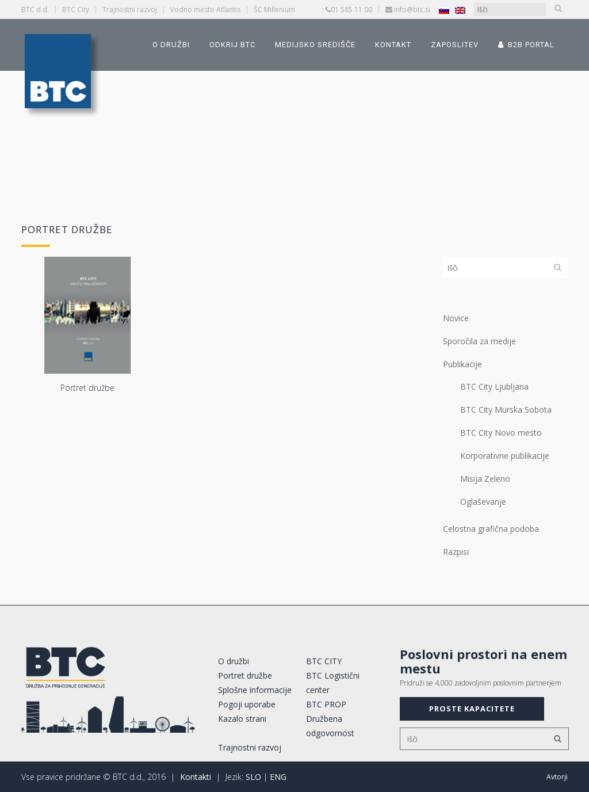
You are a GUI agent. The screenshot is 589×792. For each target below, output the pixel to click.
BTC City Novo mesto (501, 432)
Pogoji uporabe (247, 704)
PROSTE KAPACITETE (472, 708)
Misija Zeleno (485, 478)
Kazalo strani (242, 718)
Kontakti (195, 776)
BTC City (75, 9)
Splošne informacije (255, 689)
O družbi (233, 661)
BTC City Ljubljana (494, 386)
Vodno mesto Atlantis (205, 9)
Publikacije (462, 364)
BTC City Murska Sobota (506, 409)
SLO (253, 776)
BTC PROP (326, 704)
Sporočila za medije (479, 341)
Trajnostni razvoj (129, 9)
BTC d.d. (35, 9)
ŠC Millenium (274, 9)
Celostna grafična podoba (491, 528)
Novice (456, 318)
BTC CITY (324, 661)
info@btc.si (412, 9)
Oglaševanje (483, 501)
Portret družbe (245, 675)
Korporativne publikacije (504, 455)
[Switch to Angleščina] (460, 10)
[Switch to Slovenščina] (444, 10)
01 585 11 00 (351, 9)
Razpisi (456, 551)
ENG (278, 776)
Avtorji (557, 777)
